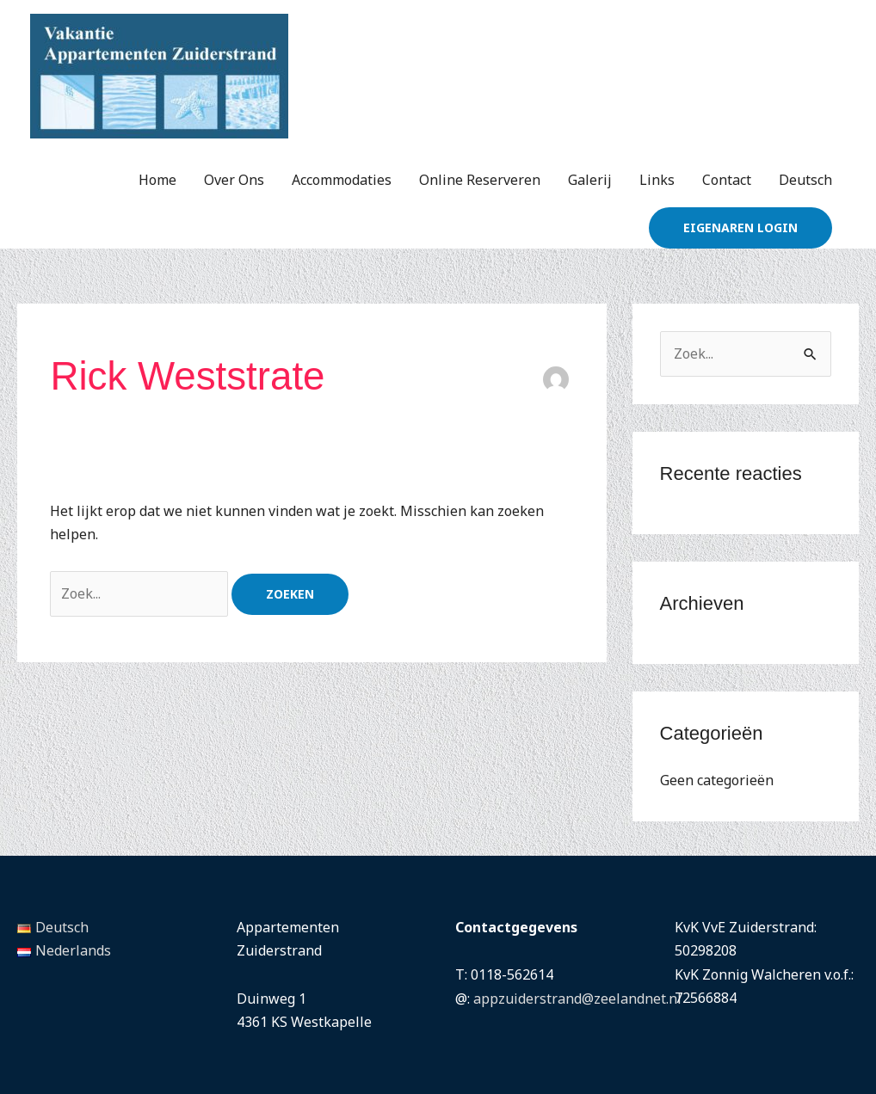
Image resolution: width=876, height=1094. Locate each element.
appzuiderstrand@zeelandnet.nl (577, 998)
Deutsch (805, 179)
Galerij (590, 179)
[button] (740, 228)
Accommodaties (342, 179)
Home (157, 179)
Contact (726, 179)
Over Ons (234, 179)
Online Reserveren (479, 179)
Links (657, 179)
